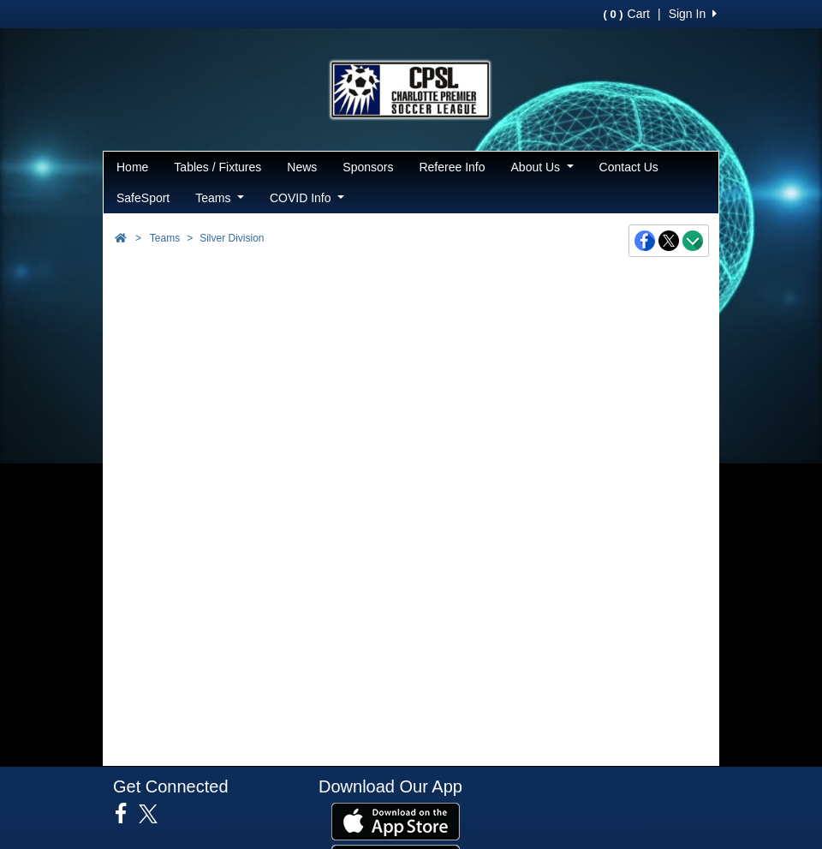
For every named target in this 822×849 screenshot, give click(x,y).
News (302, 167)
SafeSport (143, 198)
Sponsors (367, 167)
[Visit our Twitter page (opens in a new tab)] (154, 813)
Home (132, 167)
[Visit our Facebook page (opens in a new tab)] (127, 814)
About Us (542, 167)
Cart (627, 14)
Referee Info (452, 167)
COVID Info (307, 198)
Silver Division (232, 238)
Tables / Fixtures (217, 167)
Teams (219, 198)
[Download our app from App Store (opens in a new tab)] (395, 821)
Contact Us (628, 167)
